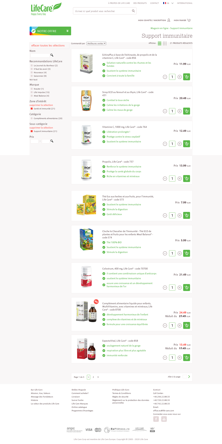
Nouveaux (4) (39, 72)
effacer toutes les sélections (48, 45)
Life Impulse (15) (40, 92)
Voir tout (33, 79)
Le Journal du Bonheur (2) (44, 65)
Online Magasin (79, 389)
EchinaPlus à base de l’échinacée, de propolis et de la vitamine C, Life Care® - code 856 (129, 56)
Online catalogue (79, 407)
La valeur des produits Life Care (45, 403)
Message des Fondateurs (42, 396)
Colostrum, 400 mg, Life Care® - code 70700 (125, 268)
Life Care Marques (80, 403)
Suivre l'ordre (77, 400)
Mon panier (182, 20)
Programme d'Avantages (82, 410)
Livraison (76, 396)
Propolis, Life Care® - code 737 (118, 161)
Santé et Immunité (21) (43, 108)
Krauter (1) (37, 88)
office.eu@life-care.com (163, 410)
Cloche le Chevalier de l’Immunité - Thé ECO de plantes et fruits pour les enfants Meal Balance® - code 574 (127, 234)
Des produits (140, 3)
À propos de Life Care (119, 3)
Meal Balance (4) (40, 95)
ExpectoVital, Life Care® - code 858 (120, 340)
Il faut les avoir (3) (41, 69)
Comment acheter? (80, 393)
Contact (154, 3)
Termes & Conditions (121, 393)
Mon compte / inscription (152, 20)
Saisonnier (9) (39, 76)
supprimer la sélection (41, 105)
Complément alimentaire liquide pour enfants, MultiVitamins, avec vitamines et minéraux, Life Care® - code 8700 (127, 306)
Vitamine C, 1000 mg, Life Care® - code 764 (124, 126)
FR (166, 3)
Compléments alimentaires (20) (46, 118)
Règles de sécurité (120, 396)
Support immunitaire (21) (44, 131)
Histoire (34, 400)
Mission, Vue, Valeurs (40, 393)
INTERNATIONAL (185, 3)
